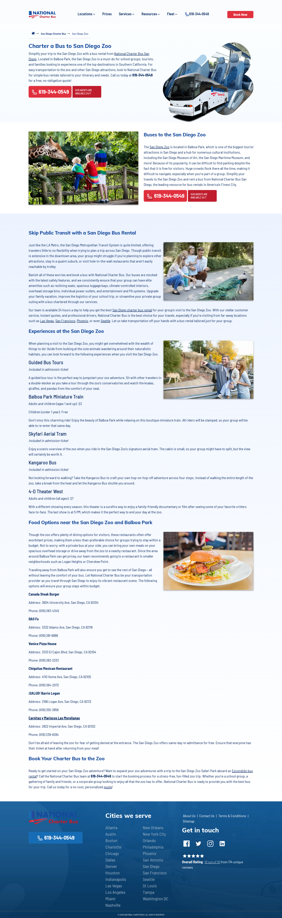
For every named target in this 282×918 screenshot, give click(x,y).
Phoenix (82, 321)
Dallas (110, 859)
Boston (111, 840)
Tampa (148, 892)
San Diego (151, 866)
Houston (112, 872)
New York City (154, 834)
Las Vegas (47, 321)
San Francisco (65, 321)
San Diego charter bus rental (132, 310)
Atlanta (111, 827)
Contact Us (207, 816)
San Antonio (153, 859)
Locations (86, 14)
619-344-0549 (197, 14)
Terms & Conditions (232, 816)
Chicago (112, 853)
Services (126, 14)
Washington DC (155, 898)
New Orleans (153, 827)
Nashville (112, 905)
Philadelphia (153, 846)
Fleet (172, 14)
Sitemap (188, 821)
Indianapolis (115, 879)
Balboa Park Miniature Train (56, 397)
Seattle (105, 321)
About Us (189, 816)
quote (108, 787)
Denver (111, 866)
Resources (151, 14)
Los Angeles (115, 892)
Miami (110, 898)
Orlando (149, 840)
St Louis (150, 885)
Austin (110, 834)
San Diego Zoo (159, 147)
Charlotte (113, 846)
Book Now (240, 14)
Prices (107, 14)
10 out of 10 (212, 862)
